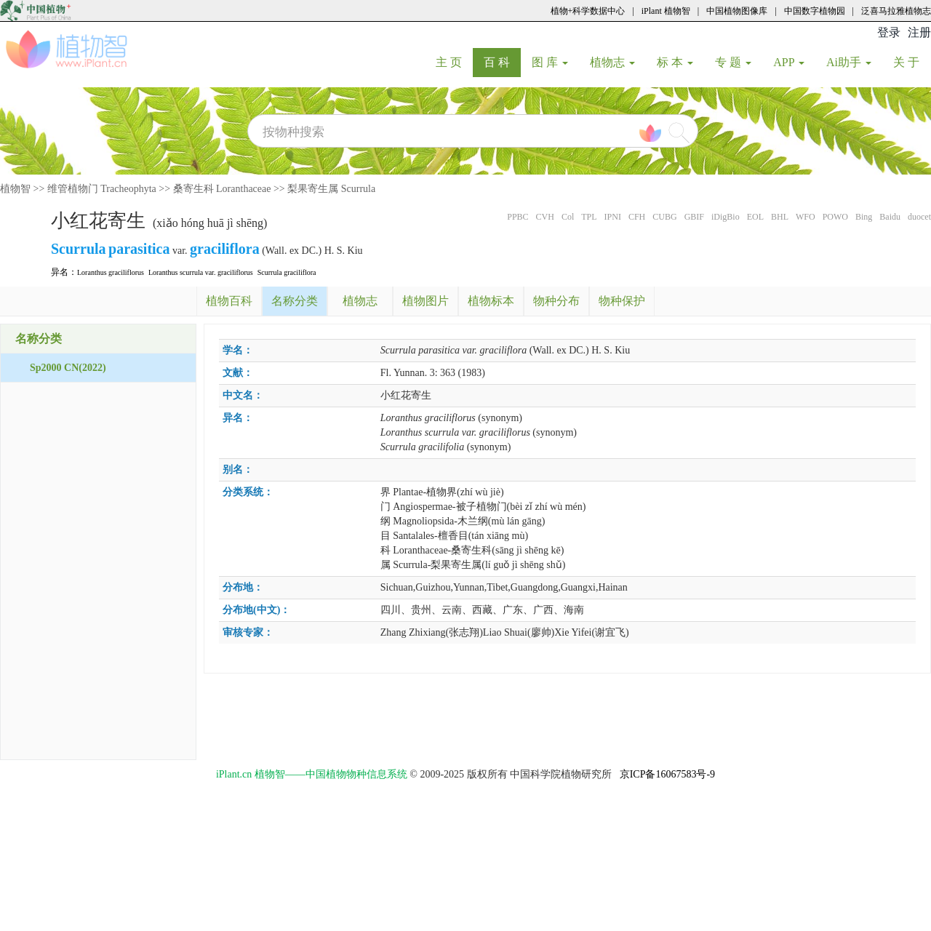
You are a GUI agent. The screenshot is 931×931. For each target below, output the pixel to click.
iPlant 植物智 (666, 11)
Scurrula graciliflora (286, 272)
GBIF (694, 217)
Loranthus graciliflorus (110, 272)
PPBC (517, 217)
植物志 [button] (612, 62)
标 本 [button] (675, 62)
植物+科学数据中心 (588, 11)
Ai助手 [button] (848, 62)
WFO (805, 217)
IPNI (612, 217)
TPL (588, 217)
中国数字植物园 (814, 11)
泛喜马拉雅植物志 (896, 11)
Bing (863, 217)
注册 (919, 32)
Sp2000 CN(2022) (68, 367)
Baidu (889, 217)
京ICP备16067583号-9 (667, 774)
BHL (779, 217)
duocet (919, 217)
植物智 (15, 188)
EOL (755, 217)
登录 (888, 32)
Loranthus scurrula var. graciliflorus (200, 272)
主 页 (454, 61)
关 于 (911, 61)
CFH (636, 217)
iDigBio (725, 217)
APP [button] (788, 62)
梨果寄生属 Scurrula (331, 188)
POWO (835, 217)
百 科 (502, 61)
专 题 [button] (733, 62)
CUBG (664, 217)
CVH (545, 217)
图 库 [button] (550, 62)
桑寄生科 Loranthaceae (222, 188)
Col (568, 217)
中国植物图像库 (736, 11)
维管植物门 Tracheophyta (101, 188)
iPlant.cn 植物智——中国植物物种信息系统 (311, 774)
